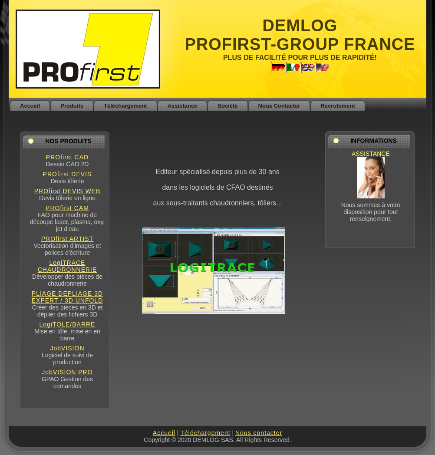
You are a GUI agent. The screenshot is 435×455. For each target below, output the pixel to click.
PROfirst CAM (67, 207)
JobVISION (67, 348)
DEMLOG (300, 25)
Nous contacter (258, 432)
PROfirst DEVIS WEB (67, 191)
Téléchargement (205, 432)
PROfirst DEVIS (67, 174)
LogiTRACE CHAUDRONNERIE (67, 266)
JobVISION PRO (67, 372)
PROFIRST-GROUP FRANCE (300, 44)
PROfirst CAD (67, 157)
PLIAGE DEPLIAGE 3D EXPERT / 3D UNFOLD (67, 297)
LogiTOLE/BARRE (68, 324)
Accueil (164, 432)
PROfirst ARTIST (67, 238)
